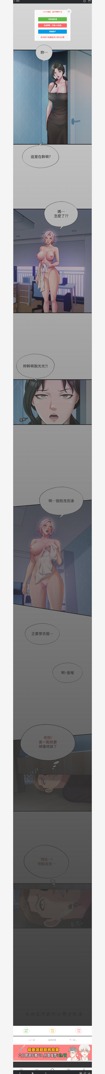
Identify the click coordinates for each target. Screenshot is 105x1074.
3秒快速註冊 (52, 19)
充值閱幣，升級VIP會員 (52, 25)
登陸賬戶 (52, 31)
